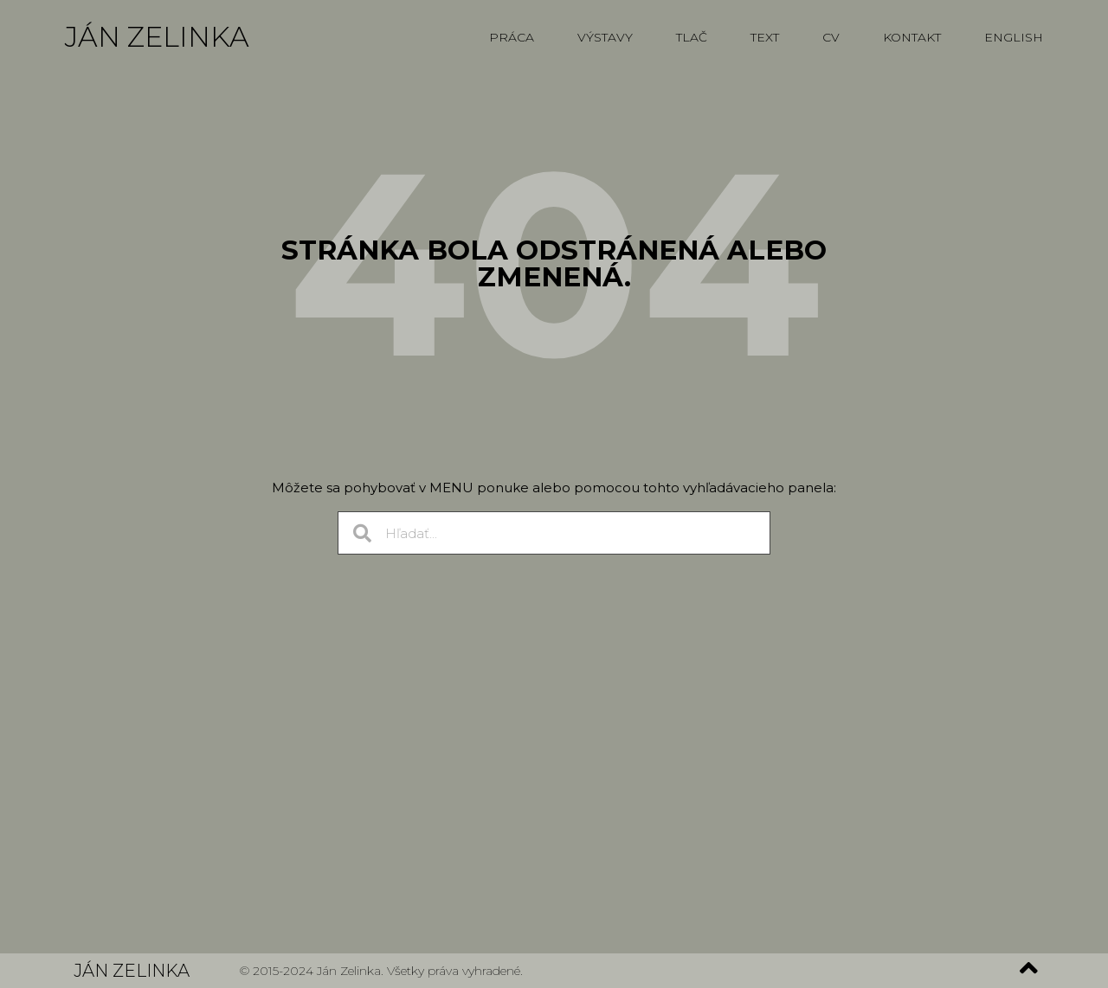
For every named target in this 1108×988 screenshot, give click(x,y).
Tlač (691, 37)
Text (764, 37)
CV (831, 37)
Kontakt (912, 37)
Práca (511, 37)
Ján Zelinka (157, 37)
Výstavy (605, 37)
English (1013, 37)
